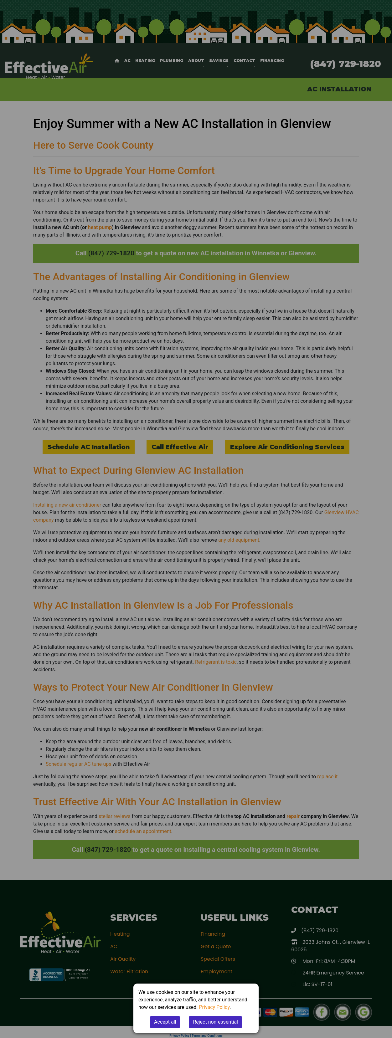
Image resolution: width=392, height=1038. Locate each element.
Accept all (165, 1022)
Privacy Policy (214, 1007)
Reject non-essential (215, 1022)
